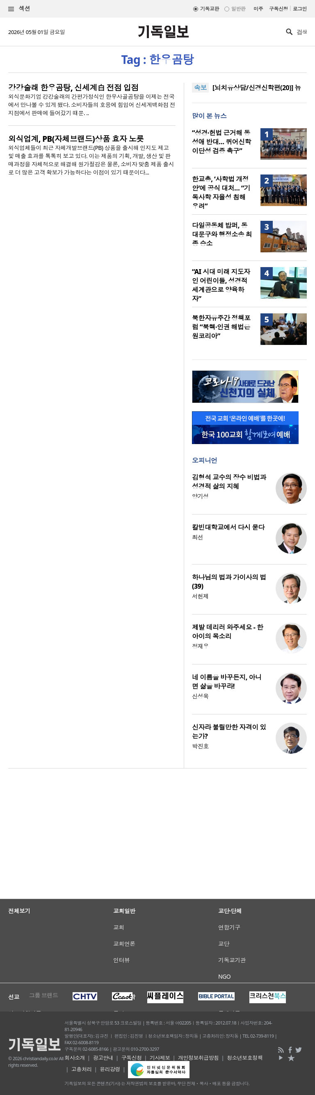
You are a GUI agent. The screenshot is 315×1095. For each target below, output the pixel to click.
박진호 (200, 746)
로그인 (300, 8)
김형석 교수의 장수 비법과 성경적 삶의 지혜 (229, 482)
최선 (197, 537)
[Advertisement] (157, 874)
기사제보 (160, 1057)
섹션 (19, 9)
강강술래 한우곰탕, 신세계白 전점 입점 (73, 87)
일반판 (238, 8)
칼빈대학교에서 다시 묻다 (228, 527)
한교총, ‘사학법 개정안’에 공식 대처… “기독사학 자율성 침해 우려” (221, 193)
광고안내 (103, 1057)
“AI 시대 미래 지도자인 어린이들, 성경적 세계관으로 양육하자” (221, 285)
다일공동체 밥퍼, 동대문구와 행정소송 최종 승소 (222, 234)
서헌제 (200, 596)
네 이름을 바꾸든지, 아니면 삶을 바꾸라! (226, 682)
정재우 (200, 646)
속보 (200, 87)
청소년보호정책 (244, 1057)
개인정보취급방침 (198, 1057)
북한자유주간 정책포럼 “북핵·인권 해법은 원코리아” (221, 326)
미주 (258, 8)
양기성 (200, 496)
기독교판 (209, 8)
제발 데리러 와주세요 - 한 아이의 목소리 (227, 632)
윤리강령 (110, 1069)
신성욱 (200, 696)
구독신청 (278, 8)
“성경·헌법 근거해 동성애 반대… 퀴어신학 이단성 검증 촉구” (221, 141)
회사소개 (74, 1057)
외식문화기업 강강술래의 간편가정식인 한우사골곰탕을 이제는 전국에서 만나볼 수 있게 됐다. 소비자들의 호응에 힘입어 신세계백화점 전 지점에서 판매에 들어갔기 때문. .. (91, 105)
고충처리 (81, 1069)
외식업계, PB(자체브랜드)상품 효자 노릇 (76, 139)
